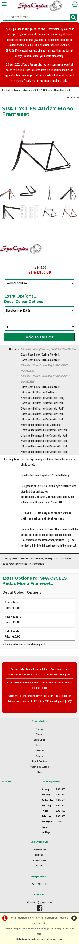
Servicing (39, 745)
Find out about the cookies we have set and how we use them (39, 939)
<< (68, 98)
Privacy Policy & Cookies (39, 766)
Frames (18, 90)
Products (7, 90)
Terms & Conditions (39, 761)
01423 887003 (40, 883)
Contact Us (39, 750)
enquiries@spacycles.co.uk (41, 902)
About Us (39, 756)
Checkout (39, 734)
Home (39, 772)
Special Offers (39, 739)
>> (78, 98)
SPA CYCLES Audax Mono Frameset (52, 90)
